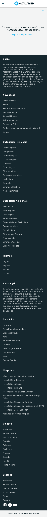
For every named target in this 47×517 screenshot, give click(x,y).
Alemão (6, 269)
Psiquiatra (8, 206)
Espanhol (7, 265)
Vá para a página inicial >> (23, 34)
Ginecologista (9, 148)
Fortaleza (7, 449)
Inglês (6, 261)
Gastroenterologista (12, 175)
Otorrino (7, 163)
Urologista (8, 179)
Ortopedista (8, 151)
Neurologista (9, 210)
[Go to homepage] (24, 3)
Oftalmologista (10, 159)
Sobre (5, 104)
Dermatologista (10, 155)
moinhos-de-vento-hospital (16, 414)
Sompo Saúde (9, 360)
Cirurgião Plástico (11, 187)
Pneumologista (10, 218)
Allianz (6, 356)
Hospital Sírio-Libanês (13, 380)
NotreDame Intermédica (14, 329)
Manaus (6, 453)
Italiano (6, 273)
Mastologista (9, 238)
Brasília (6, 441)
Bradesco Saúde (10, 333)
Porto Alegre (9, 465)
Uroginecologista (11, 246)
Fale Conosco (9, 101)
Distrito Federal (10, 488)
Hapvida (7, 325)
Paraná (6, 500)
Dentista (7, 183)
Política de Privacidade (14, 108)
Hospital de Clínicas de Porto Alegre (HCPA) (23, 406)
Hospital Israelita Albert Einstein (18, 392)
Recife (6, 461)
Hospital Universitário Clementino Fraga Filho (21, 396)
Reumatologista (10, 226)
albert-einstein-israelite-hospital (18, 376)
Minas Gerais (9, 492)
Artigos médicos (10, 120)
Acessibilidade (10, 116)
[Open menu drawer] (3, 4)
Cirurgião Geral (10, 171)
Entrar (6, 132)
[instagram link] (10, 505)
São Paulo (7, 429)
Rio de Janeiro (9, 433)
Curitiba (7, 457)
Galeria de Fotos (10, 124)
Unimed (6, 345)
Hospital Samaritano (12, 388)
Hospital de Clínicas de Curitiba (17, 402)
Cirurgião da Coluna (12, 234)
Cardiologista (9, 167)
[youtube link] (15, 505)
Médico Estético (10, 191)
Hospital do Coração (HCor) (15, 410)
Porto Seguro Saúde (12, 348)
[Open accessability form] (42, 10)
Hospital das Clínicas (12, 384)
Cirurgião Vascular (11, 242)
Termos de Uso (10, 112)
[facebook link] (5, 505)
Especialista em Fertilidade (15, 222)
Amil (5, 337)
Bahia (5, 496)
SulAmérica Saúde (11, 341)
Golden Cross (9, 352)
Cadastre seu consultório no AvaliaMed (21, 128)
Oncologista (8, 214)
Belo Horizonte (10, 437)
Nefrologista (9, 230)
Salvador (7, 445)
